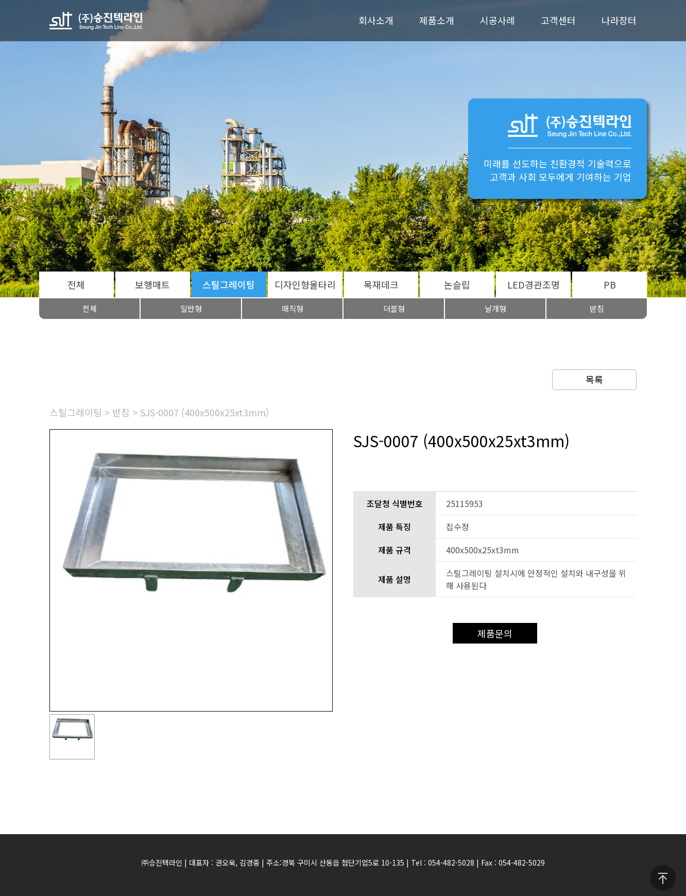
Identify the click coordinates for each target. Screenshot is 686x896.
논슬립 (457, 284)
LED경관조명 (533, 284)
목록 (594, 379)
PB (610, 284)
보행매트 (152, 284)
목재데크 (381, 284)
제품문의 (494, 633)
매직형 (292, 308)
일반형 (191, 308)
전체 (76, 284)
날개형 (495, 308)
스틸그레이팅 (228, 284)
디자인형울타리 (305, 284)
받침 (597, 308)
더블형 (394, 308)
